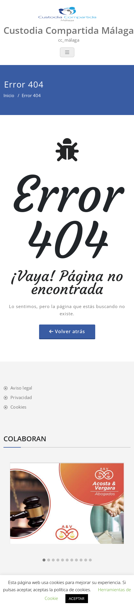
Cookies (18, 407)
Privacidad (21, 397)
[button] (44, 560)
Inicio (8, 95)
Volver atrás (70, 331)
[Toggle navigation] (67, 52)
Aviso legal (21, 388)
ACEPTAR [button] (77, 598)
